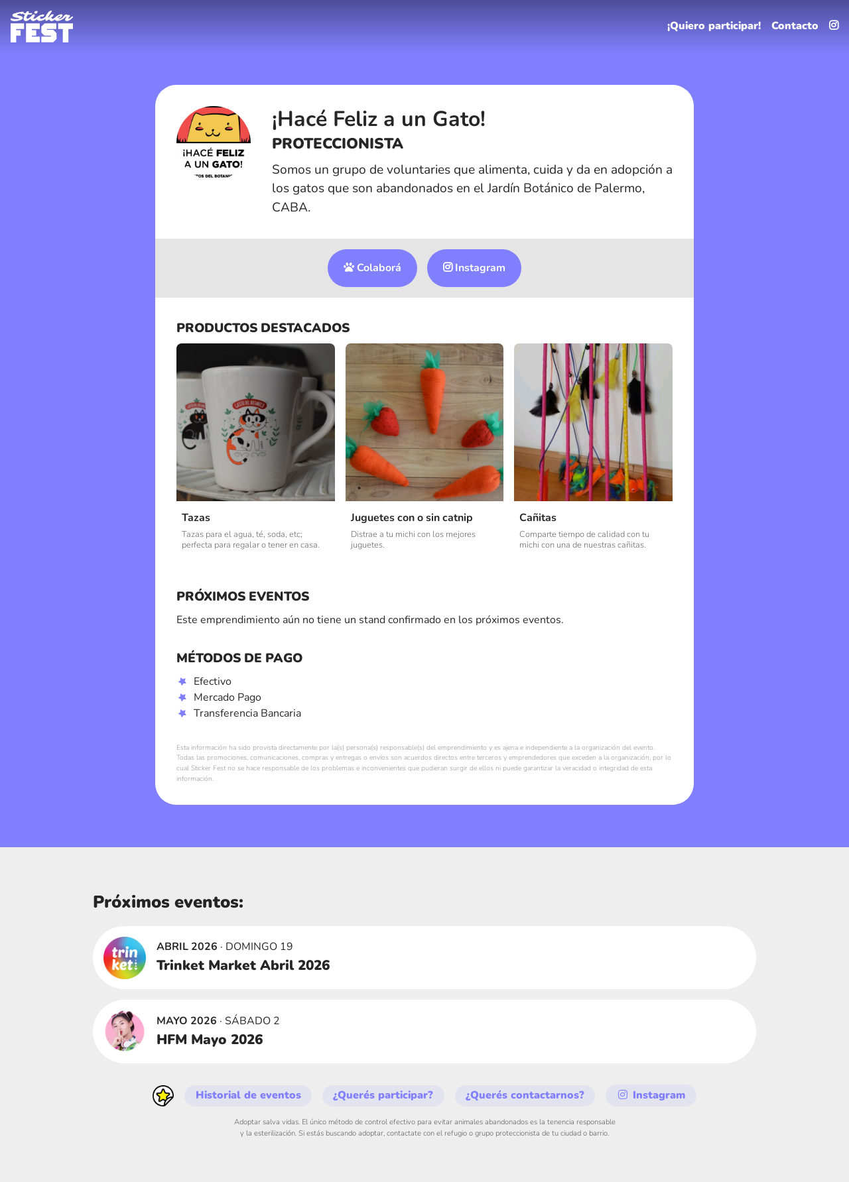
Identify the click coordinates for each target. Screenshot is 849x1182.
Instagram (475, 268)
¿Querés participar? (384, 1096)
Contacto (794, 26)
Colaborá (372, 268)
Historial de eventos (248, 1096)
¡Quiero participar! (713, 26)
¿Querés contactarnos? (526, 1096)
